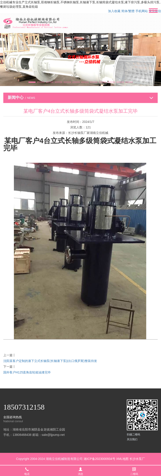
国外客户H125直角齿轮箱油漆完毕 (27, 372)
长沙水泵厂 (137, 459)
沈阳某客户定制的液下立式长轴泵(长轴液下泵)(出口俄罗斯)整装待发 (50, 361)
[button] (32, 82)
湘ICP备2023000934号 (99, 459)
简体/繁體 (128, 11)
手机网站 (141, 11)
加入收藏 (114, 11)
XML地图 (122, 459)
